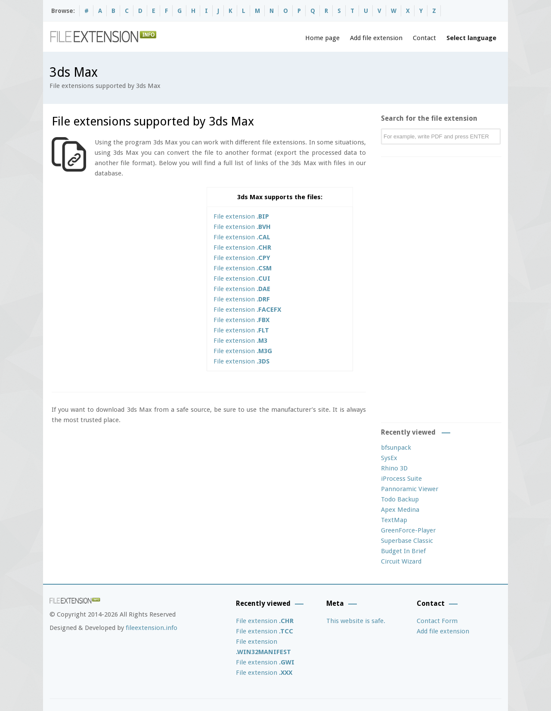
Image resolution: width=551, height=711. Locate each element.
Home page (322, 38)
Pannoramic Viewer (409, 489)
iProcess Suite (401, 478)
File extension (241, 216)
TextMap (394, 520)
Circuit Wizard (401, 561)
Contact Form (437, 621)
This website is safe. (355, 621)
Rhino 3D (394, 468)
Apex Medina (400, 510)
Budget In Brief (403, 551)
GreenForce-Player (408, 530)
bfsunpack (396, 447)
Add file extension (376, 38)
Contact (424, 38)
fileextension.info (151, 628)
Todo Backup (400, 499)
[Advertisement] (124, 247)
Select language (471, 38)
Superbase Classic (407, 541)
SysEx (389, 458)
